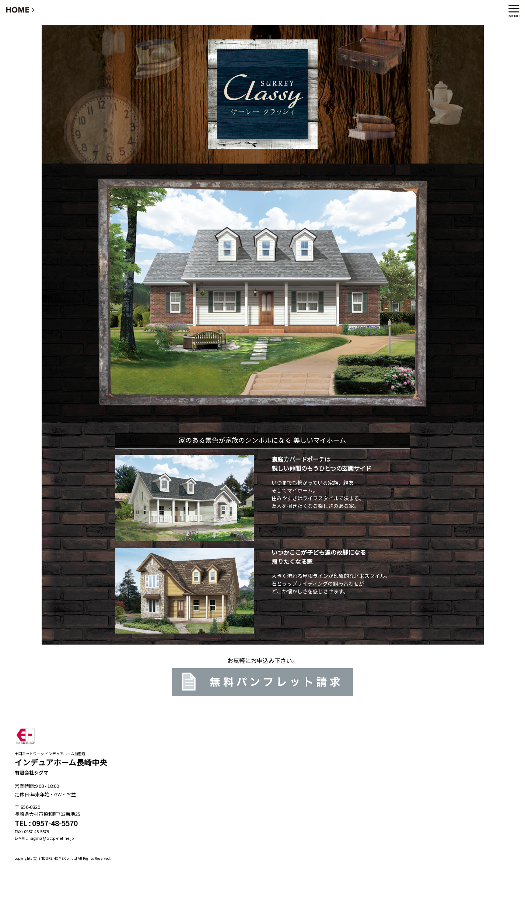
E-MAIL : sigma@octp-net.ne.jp (44, 838)
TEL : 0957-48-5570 (46, 823)
